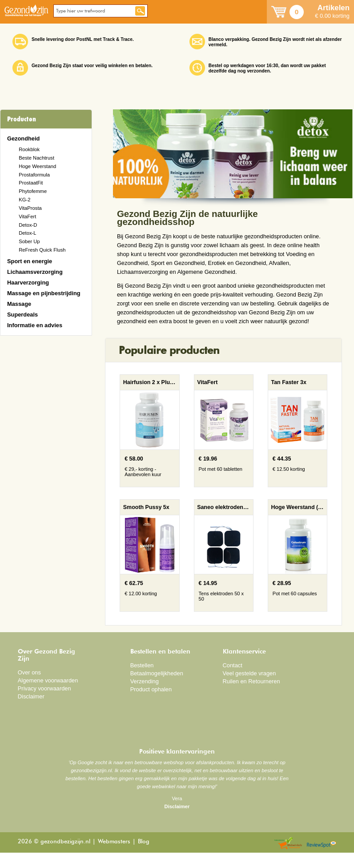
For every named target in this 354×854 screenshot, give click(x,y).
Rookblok (29, 149)
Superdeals (22, 314)
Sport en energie (29, 261)
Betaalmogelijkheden (156, 673)
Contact (232, 665)
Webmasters (114, 842)
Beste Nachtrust (36, 157)
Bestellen (142, 665)
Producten (21, 119)
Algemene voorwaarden (48, 680)
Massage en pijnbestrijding (43, 293)
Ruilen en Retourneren (251, 681)
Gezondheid (23, 138)
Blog (143, 842)
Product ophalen (151, 689)
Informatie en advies (34, 325)
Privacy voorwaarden (44, 688)
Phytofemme (33, 191)
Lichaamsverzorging (35, 272)
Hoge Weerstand (37, 166)
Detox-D (28, 225)
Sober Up (29, 241)
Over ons (29, 672)
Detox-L (27, 233)
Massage (19, 304)
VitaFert (27, 216)
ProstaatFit (31, 182)
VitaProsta (30, 208)
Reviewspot (321, 843)
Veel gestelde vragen (249, 673)
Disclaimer (31, 696)
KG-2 (24, 199)
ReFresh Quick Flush (42, 250)
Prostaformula (34, 174)
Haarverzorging (28, 282)
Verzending (144, 681)
